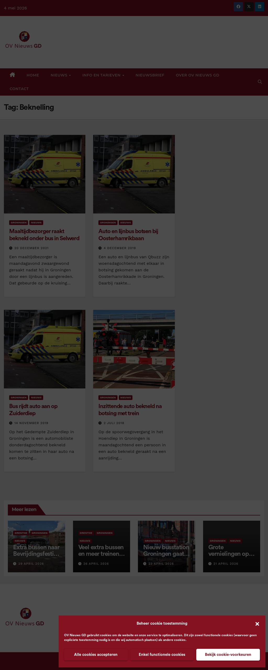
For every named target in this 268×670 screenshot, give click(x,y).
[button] (257, 623)
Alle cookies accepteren (96, 655)
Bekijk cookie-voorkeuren (228, 655)
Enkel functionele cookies (162, 655)
